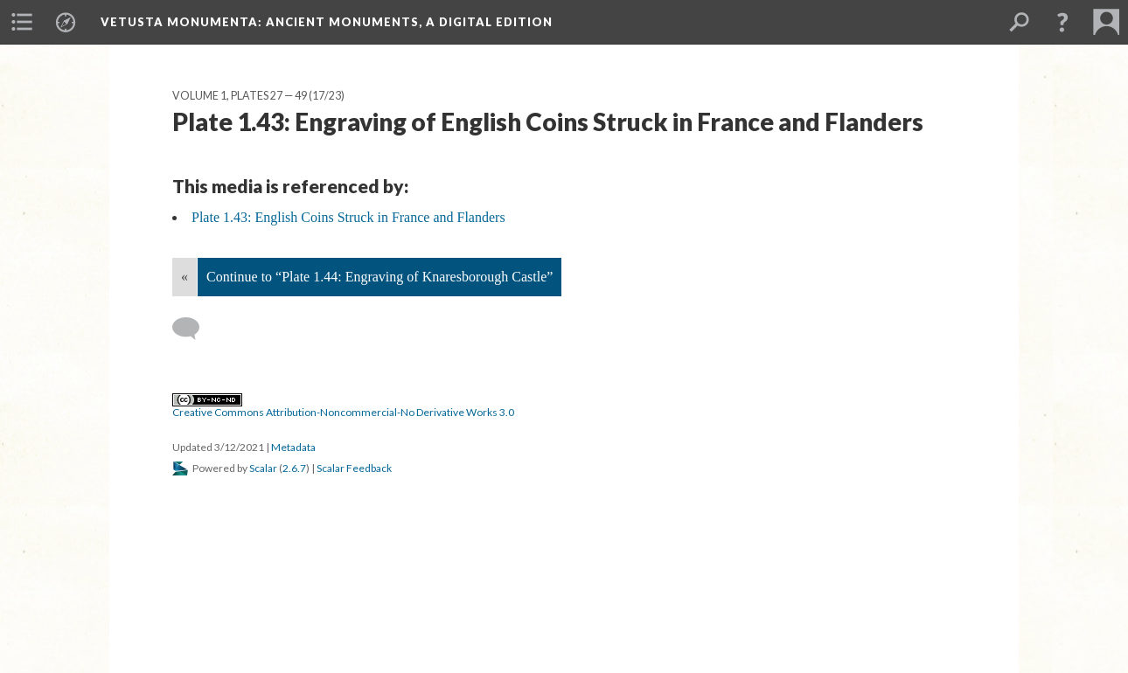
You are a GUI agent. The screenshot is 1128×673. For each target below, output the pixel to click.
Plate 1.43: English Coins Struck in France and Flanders (348, 217)
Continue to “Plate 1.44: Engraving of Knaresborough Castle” (379, 276)
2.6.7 (294, 468)
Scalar (263, 468)
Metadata (293, 447)
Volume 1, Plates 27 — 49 (239, 95)
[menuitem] (22, 22)
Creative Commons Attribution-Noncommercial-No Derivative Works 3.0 (343, 406)
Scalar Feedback (354, 468)
